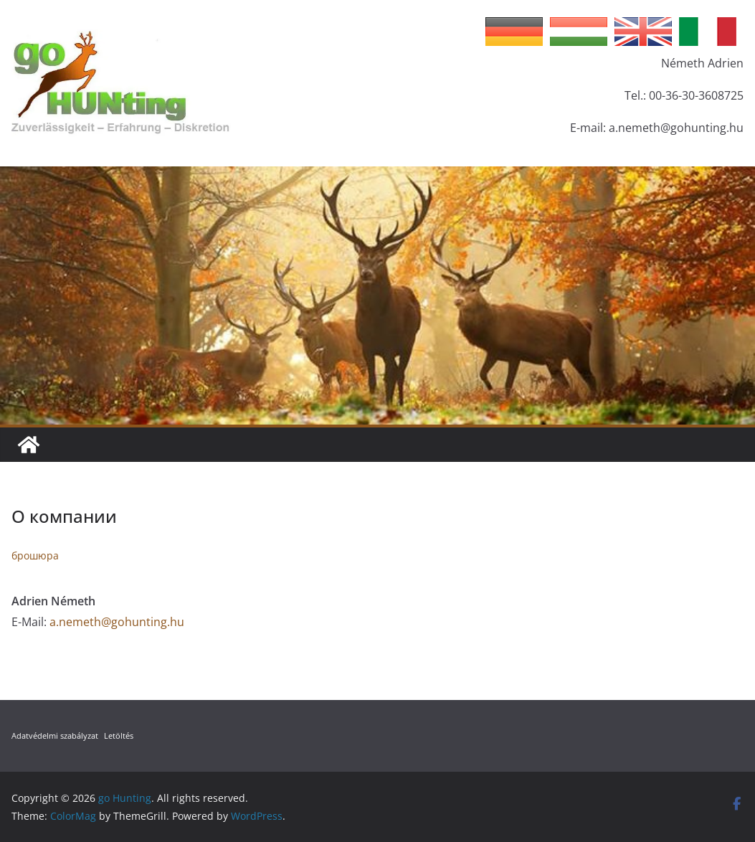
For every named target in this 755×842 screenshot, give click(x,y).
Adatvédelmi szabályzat (54, 735)
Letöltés (118, 735)
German (514, 31)
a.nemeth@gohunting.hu (116, 622)
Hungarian (578, 31)
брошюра (35, 555)
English (643, 31)
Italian (707, 31)
